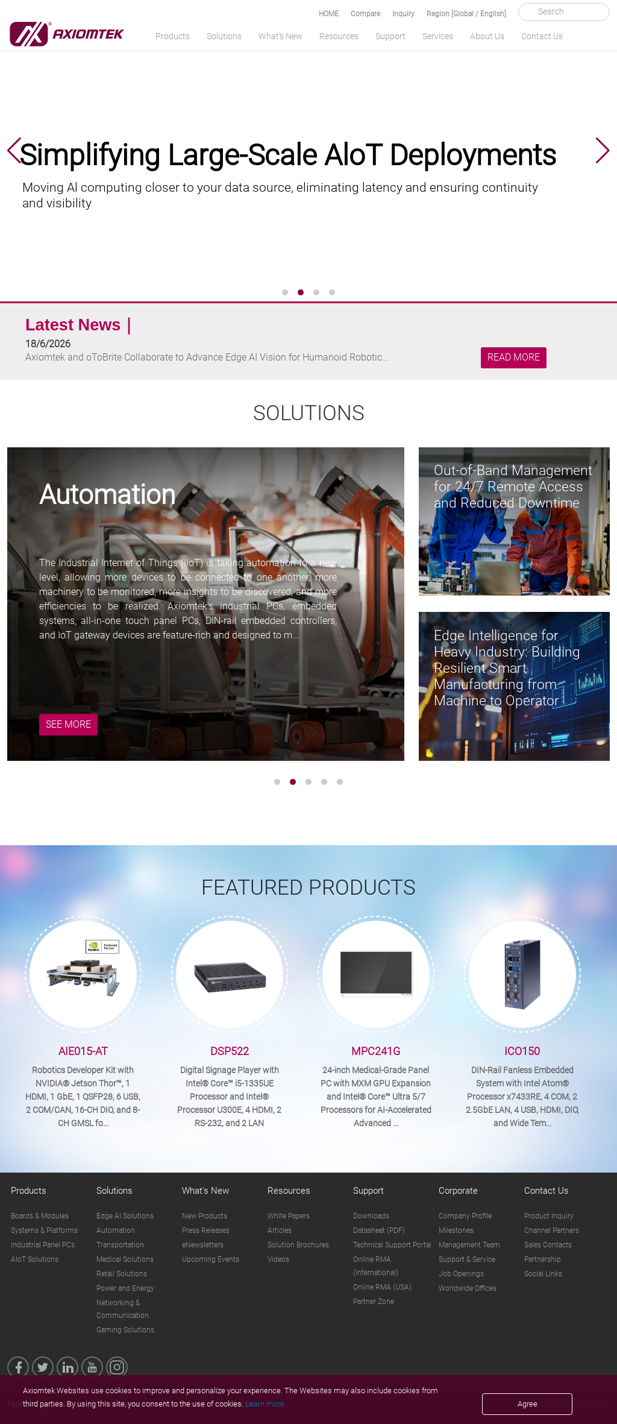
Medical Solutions (125, 1259)
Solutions (224, 36)
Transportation (120, 1245)
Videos (278, 1259)
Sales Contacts (548, 1245)
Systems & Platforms (44, 1230)
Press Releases (206, 1230)
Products (172, 36)
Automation (115, 1230)
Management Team (469, 1245)
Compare (365, 14)
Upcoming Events (210, 1259)
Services (437, 36)
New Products (204, 1216)
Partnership (542, 1259)
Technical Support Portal (392, 1245)
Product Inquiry (549, 1216)
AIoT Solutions (34, 1259)
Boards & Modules (40, 1216)
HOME (329, 14)
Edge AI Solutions (125, 1216)
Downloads (371, 1216)
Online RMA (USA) (382, 1287)
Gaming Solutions (125, 1330)
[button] (14, 150)
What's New (280, 36)
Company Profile (465, 1216)
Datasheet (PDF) (379, 1230)
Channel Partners (551, 1230)
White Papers (289, 1216)
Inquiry (403, 14)
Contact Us (542, 36)
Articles (280, 1230)
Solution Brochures (298, 1245)
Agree (527, 1403)
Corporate (458, 1190)
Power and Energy (125, 1288)
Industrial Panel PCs (43, 1245)
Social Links (543, 1274)
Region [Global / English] (466, 14)
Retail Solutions (121, 1274)
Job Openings (461, 1274)
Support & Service (467, 1259)
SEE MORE (68, 724)
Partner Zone (373, 1301)
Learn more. (265, 1403)
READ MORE (513, 357)
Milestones (456, 1230)
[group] (308, 150)
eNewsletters (203, 1245)
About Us (487, 36)
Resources (339, 36)
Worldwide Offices (467, 1288)
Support (390, 36)
